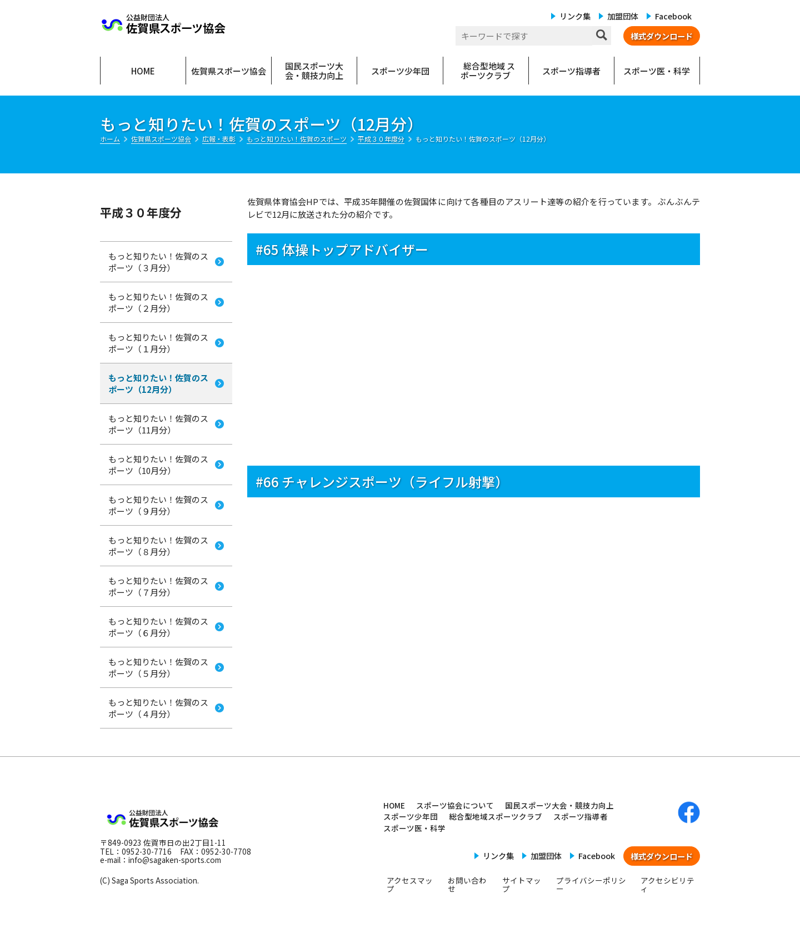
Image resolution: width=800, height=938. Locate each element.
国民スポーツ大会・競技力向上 (559, 805)
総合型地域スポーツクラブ (495, 816)
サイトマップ (521, 885)
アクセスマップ (410, 885)
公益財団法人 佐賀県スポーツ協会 (164, 24)
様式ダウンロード (662, 36)
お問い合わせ (467, 885)
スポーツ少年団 (410, 816)
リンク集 (575, 16)
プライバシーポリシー (591, 885)
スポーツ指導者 (580, 816)
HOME (394, 805)
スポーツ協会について (455, 805)
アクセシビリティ (667, 885)
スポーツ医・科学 (414, 828)
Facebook (673, 16)
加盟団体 (622, 16)
